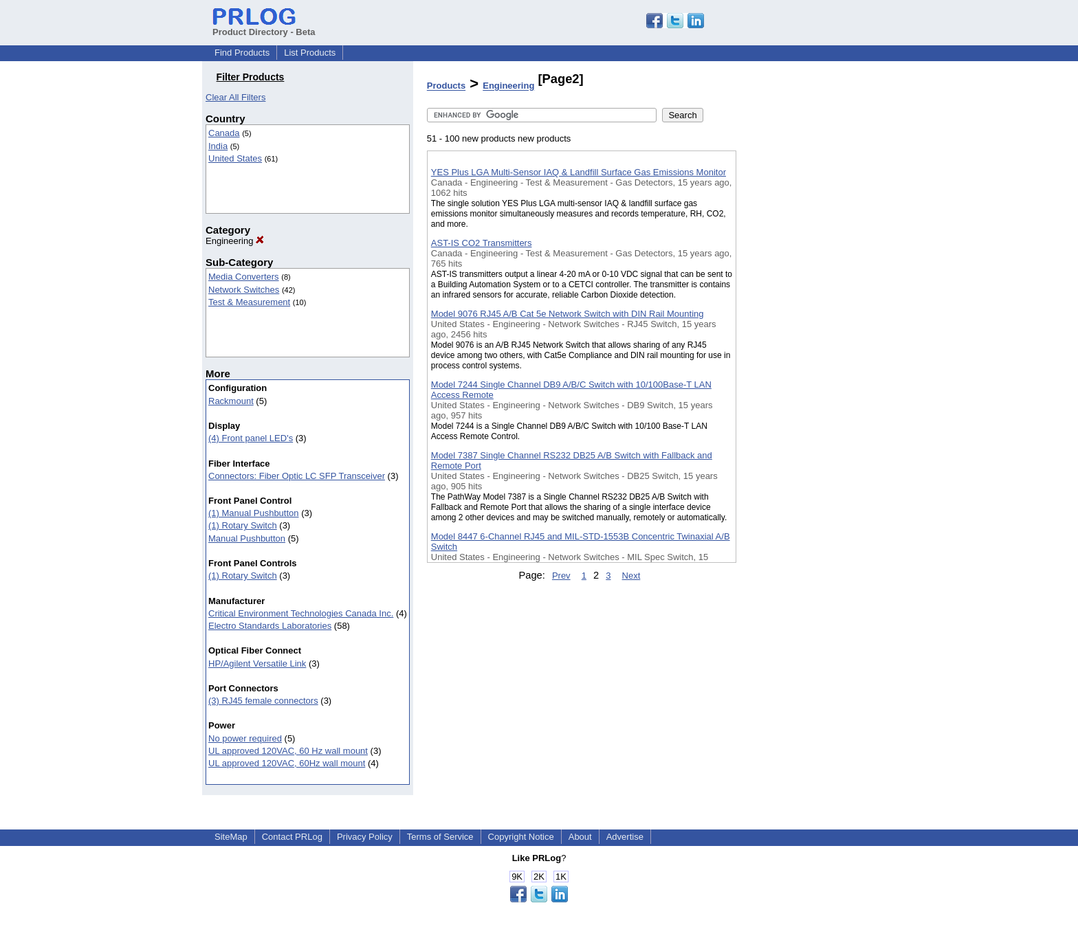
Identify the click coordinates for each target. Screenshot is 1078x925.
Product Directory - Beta (264, 26)
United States (235, 158)
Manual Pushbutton (246, 538)
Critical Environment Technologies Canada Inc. (300, 613)
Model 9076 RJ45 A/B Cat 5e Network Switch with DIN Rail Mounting (567, 314)
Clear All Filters (235, 97)
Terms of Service (440, 837)
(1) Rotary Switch (242, 525)
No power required (245, 738)
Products (446, 86)
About (580, 837)
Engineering (235, 241)
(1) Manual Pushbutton (253, 513)
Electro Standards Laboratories (269, 626)
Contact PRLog (292, 837)
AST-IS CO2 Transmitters (481, 243)
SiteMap (231, 837)
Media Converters (243, 276)
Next (631, 575)
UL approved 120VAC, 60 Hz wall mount (288, 751)
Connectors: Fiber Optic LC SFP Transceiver (296, 476)
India (218, 146)
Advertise (625, 837)
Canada (224, 133)
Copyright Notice (521, 837)
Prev (561, 575)
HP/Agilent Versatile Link (257, 663)
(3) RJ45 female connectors (263, 700)
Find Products (242, 52)
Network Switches (243, 290)
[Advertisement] (805, 357)
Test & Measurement (249, 302)
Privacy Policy (365, 837)
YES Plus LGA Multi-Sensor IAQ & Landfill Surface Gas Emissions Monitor (578, 172)
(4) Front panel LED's (250, 438)
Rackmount (231, 401)
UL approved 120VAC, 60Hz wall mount (286, 763)
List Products (310, 52)
